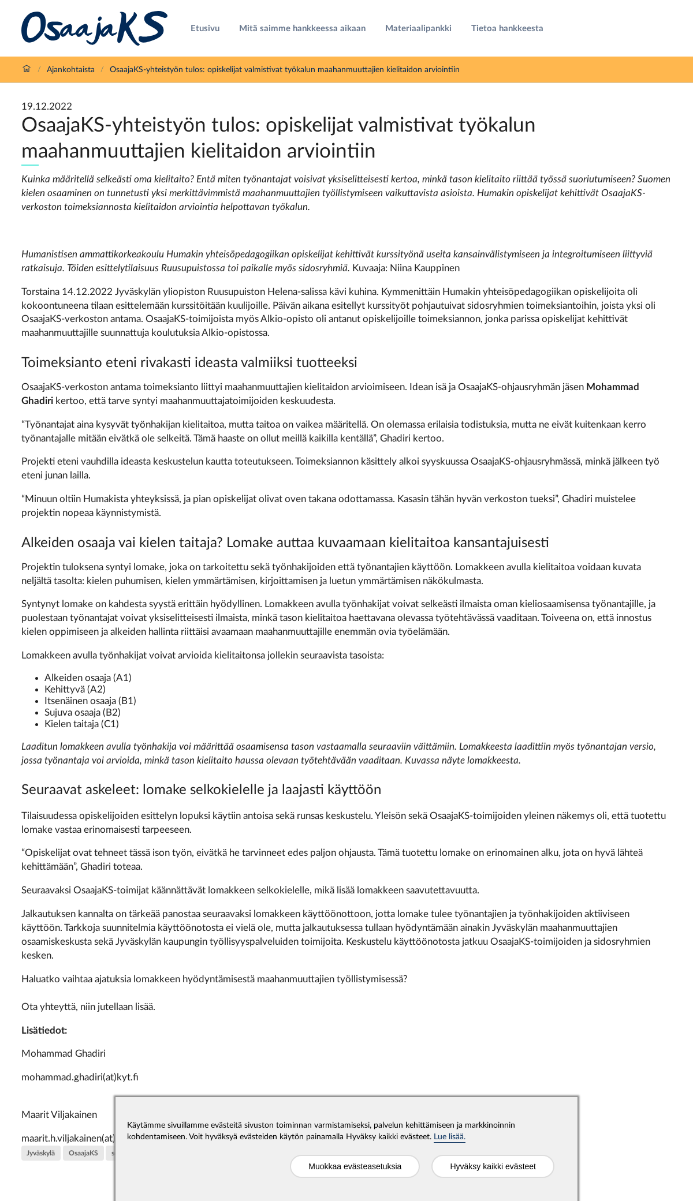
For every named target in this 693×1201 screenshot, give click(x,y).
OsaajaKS (83, 1153)
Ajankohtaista (71, 70)
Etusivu (205, 28)
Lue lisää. (449, 1137)
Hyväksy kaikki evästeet (493, 1166)
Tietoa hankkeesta (507, 28)
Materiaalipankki (418, 28)
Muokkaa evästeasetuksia (354, 1166)
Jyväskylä (41, 1153)
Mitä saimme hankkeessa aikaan (302, 28)
